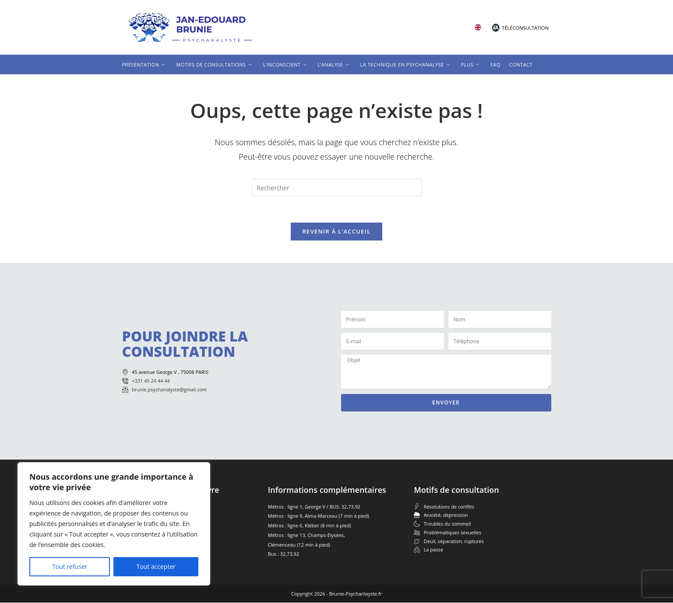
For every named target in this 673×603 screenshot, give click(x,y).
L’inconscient (285, 64)
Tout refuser (69, 566)
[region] (114, 524)
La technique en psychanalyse (405, 64)
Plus (470, 64)
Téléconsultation (525, 27)
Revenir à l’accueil (336, 232)
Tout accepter (156, 566)
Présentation (143, 64)
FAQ (495, 64)
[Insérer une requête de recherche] (336, 187)
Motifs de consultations (213, 64)
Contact (520, 64)
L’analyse (333, 64)
